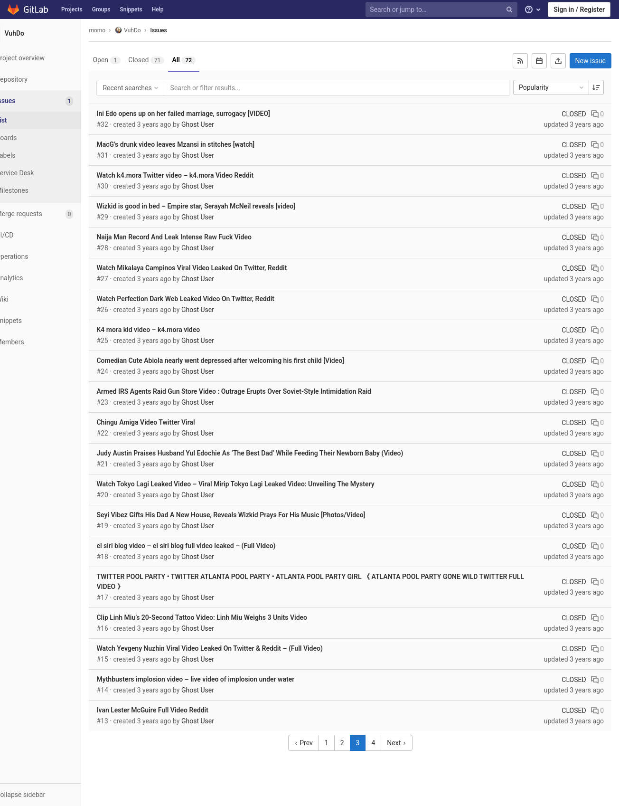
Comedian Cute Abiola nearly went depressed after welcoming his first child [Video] (243, 360)
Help (158, 9)
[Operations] (52, 256)
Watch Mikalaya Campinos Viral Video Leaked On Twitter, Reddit (215, 268)
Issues (181, 30)
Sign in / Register (579, 9)
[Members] (52, 342)
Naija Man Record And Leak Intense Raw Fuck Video (197, 237)
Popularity (552, 87)
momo (120, 30)
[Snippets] (52, 321)
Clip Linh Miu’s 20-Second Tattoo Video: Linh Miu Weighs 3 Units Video (225, 617)
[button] (52, 794)
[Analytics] (52, 278)
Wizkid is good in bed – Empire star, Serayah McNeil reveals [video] (219, 206)
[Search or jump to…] (442, 10)
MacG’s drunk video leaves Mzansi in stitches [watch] (199, 144)
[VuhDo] (52, 33)
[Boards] (52, 138)
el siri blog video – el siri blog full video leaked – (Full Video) (209, 546)
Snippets (131, 9)
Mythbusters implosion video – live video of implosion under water (219, 679)
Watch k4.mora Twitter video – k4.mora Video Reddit (198, 175)
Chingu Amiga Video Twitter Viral (169, 422)
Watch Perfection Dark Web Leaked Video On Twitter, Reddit (209, 299)
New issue (590, 61)
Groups (101, 9)
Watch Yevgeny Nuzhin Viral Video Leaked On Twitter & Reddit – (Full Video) (233, 648)
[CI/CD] (52, 235)
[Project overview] (52, 58)
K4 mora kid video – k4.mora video (171, 329)
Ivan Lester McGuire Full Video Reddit (175, 710)
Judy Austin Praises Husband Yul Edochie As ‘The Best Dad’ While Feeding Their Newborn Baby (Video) (273, 453)
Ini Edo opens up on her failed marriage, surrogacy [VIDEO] (206, 113)
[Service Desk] (52, 173)
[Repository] (52, 79)
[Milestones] (52, 190)
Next (408, 743)
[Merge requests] (52, 214)
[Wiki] (52, 299)
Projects (72, 9)
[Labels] (52, 155)
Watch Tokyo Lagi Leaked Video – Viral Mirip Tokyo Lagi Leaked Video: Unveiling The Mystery (258, 484)
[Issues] (53, 101)
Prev (315, 743)
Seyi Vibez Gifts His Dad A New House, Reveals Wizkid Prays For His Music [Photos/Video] (254, 515)
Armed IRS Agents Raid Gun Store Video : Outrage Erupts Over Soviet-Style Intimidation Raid (257, 391)
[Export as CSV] (558, 60)
